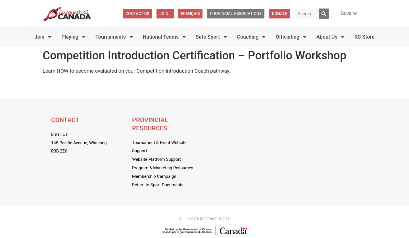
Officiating (291, 37)
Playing (73, 37)
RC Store (364, 37)
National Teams (165, 37)
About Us (330, 37)
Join (165, 13)
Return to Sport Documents (157, 184)
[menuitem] (190, 13)
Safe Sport (212, 37)
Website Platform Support (156, 159)
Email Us (59, 134)
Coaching (251, 37)
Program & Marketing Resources (162, 167)
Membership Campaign (154, 176)
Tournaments (114, 37)
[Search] (324, 14)
